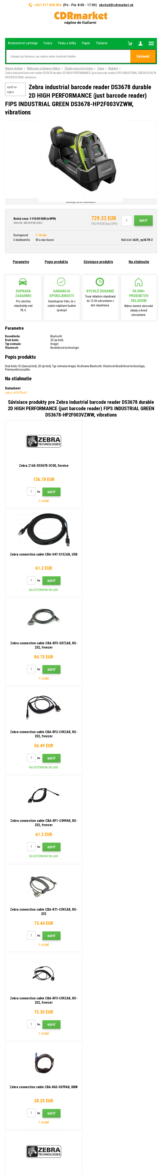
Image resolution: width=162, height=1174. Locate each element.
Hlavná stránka (14, 68)
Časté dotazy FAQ (95, 1000)
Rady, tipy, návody (94, 982)
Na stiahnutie (139, 262)
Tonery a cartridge (98, 1168)
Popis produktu (56, 262)
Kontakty (89, 975)
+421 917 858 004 (45, 5)
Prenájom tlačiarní (95, 1032)
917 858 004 (23, 977)
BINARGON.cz (95, 1154)
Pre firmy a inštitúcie (96, 1025)
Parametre (21, 262)
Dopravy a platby (94, 988)
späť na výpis (12, 89)
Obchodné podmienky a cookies (103, 1013)
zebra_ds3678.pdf (16, 392)
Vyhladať (143, 56)
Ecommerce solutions (72, 1154)
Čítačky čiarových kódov (79, 68)
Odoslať (149, 947)
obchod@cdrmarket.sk (116, 5)
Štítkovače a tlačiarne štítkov (43, 68)
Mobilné (113, 68)
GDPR (87, 1019)
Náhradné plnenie (94, 1038)
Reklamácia (91, 1007)
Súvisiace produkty (98, 262)
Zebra (100, 68)
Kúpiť (143, 221)
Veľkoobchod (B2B (95, 994)
